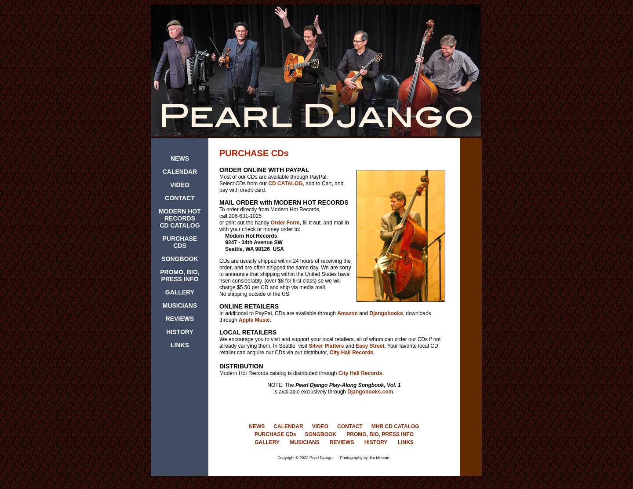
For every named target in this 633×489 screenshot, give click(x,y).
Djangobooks (386, 313)
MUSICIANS (180, 305)
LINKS (180, 345)
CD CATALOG (285, 183)
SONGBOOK (179, 258)
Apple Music (254, 320)
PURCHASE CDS (180, 242)
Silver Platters (326, 346)
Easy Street (370, 346)
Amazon (347, 313)
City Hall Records (351, 352)
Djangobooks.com (370, 392)
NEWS (180, 158)
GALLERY (179, 292)
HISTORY (179, 331)
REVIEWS (180, 318)
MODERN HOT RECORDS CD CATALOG (180, 218)
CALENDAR (180, 171)
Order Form (285, 223)
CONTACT (179, 198)
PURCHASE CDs (275, 434)
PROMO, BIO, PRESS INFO (179, 275)
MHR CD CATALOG (395, 426)
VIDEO (179, 184)
